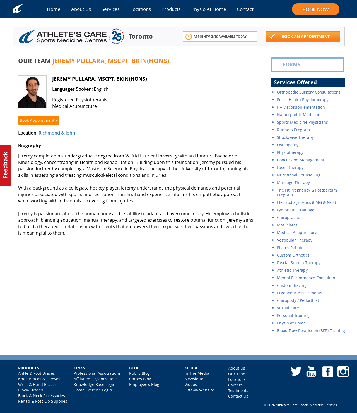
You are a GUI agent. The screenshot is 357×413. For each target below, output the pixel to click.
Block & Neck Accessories (41, 395)
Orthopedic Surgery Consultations (309, 92)
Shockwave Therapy (295, 137)
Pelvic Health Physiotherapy (303, 99)
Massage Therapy (293, 182)
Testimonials (240, 390)
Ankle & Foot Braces (36, 373)
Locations (140, 9)
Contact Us (238, 396)
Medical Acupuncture (297, 232)
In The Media (197, 373)
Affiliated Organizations (96, 378)
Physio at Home (291, 323)
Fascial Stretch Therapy (298, 262)
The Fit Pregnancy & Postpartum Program (307, 192)
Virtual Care (288, 308)
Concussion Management (300, 160)
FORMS (287, 64)
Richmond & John (56, 133)
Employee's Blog (144, 384)
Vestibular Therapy (294, 240)
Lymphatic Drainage (295, 210)
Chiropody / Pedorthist (298, 300)
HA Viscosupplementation (301, 107)
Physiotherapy (290, 152)
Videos (191, 384)
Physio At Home (208, 9)
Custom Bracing (292, 285)
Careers (235, 385)
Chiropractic (288, 217)
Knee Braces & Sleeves (39, 378)
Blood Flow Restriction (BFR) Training (311, 330)
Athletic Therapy (292, 270)
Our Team (237, 373)
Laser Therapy (290, 167)
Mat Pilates (287, 225)
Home (54, 9)
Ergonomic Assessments (299, 292)
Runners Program (293, 129)
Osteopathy (287, 144)
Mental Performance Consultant (307, 277)
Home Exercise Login (93, 390)
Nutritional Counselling (298, 175)
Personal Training (293, 315)
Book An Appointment (299, 36)
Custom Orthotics (293, 255)
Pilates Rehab (289, 247)
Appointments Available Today (216, 37)
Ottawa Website (199, 390)
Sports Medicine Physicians (302, 122)
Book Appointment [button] (39, 120)
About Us (81, 9)
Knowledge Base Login (94, 384)
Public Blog (139, 373)
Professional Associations (97, 373)
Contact (245, 9)
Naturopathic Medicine (298, 114)
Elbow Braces (30, 390)
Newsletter (195, 378)
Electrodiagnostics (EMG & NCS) (306, 202)
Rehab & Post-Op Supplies (42, 401)
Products (171, 9)
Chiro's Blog (140, 378)
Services (111, 9)
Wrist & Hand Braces (37, 384)
